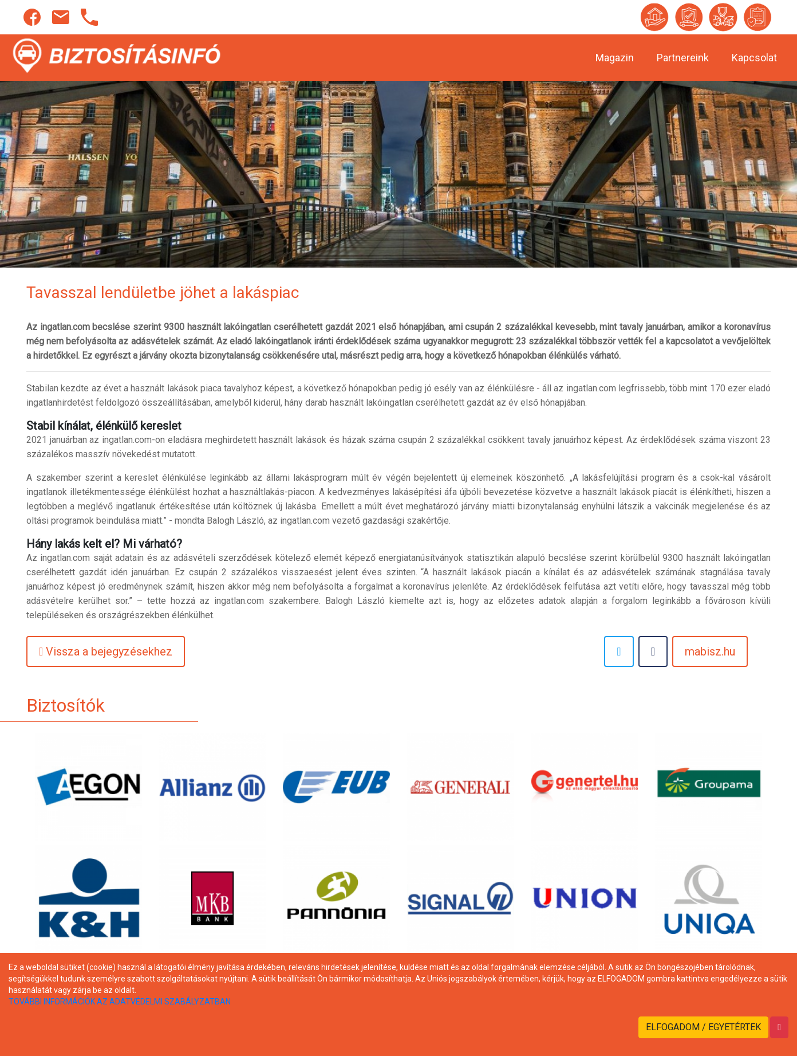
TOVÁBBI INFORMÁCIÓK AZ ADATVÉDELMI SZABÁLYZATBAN (120, 1001)
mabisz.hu (710, 651)
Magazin (614, 58)
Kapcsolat (754, 58)
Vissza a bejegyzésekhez (105, 651)
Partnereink (683, 58)
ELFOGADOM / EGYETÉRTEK (703, 1027)
